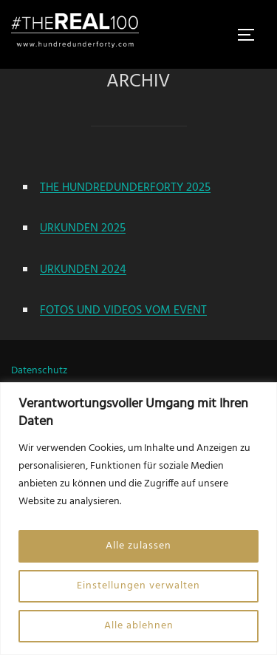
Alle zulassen (138, 545)
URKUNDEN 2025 (83, 228)
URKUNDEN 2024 (83, 269)
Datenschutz (39, 370)
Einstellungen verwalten (138, 585)
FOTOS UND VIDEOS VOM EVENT (123, 310)
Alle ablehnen (139, 625)
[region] (138, 518)
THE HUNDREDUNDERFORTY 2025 (125, 187)
